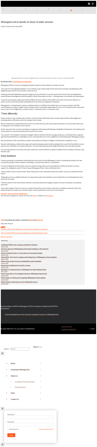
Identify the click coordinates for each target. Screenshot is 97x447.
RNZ (31, 220)
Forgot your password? (46, 429)
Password (10, 422)
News (35, 196)
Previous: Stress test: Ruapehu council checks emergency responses (24, 229)
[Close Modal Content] (2, 353)
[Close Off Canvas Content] (2, 408)
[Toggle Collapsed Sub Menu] (25, 376)
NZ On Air (39, 220)
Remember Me (12, 429)
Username (10, 414)
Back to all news (6, 237)
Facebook (50, 196)
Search (6, 349)
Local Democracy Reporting (22, 82)
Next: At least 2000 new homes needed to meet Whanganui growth (24, 233)
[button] (71, 10)
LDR (2, 220)
